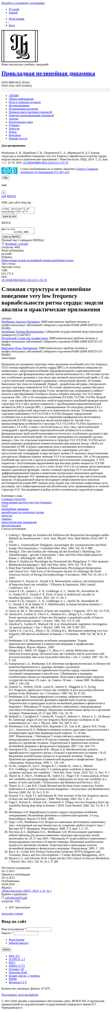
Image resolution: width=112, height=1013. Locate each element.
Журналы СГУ (18, 984)
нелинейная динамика (15, 511)
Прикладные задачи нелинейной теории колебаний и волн (37, 262)
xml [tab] (3, 196)
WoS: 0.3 (14, 958)
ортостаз (6, 517)
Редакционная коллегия (23, 108)
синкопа (6, 521)
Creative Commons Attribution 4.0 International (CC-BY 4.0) (59, 170)
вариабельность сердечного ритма (22, 514)
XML (5, 177)
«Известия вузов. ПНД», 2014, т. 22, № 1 (26, 893)
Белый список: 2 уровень (24, 977)
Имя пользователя (13, 931)
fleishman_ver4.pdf (16, 246)
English (13, 12)
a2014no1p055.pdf (16, 900)
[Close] (3, 193)
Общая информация (21, 98)
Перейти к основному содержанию (23, 3)
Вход (12, 25)
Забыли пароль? (19, 945)
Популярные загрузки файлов (19, 997)
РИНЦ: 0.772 (17, 968)
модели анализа (11, 527)
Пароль (7, 935)
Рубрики (14, 125)
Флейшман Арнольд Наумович (20, 323)
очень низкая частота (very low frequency (26, 504)
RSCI (12, 964)
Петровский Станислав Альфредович (24, 340)
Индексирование (19, 105)
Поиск (13, 131)
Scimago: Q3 (16, 971)
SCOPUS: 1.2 (17, 961)
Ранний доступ (18, 138)
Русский (14, 9)
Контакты (15, 135)
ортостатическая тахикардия (19, 524)
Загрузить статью (12, 915)
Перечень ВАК (18, 974)
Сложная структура (13, 501)
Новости (14, 128)
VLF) (4, 507)
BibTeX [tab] (11, 196)
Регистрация (16, 18)
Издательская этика (21, 122)
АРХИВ (13, 95)
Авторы (13, 118)
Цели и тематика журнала (25, 102)
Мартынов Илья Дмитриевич (19, 350)
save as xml (9, 217)
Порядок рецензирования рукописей (31, 115)
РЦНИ (13, 981)
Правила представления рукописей (30, 112)
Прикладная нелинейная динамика (48, 73)
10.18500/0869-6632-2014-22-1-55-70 (45, 162)
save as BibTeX (11, 238)
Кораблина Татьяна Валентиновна (22, 333)
